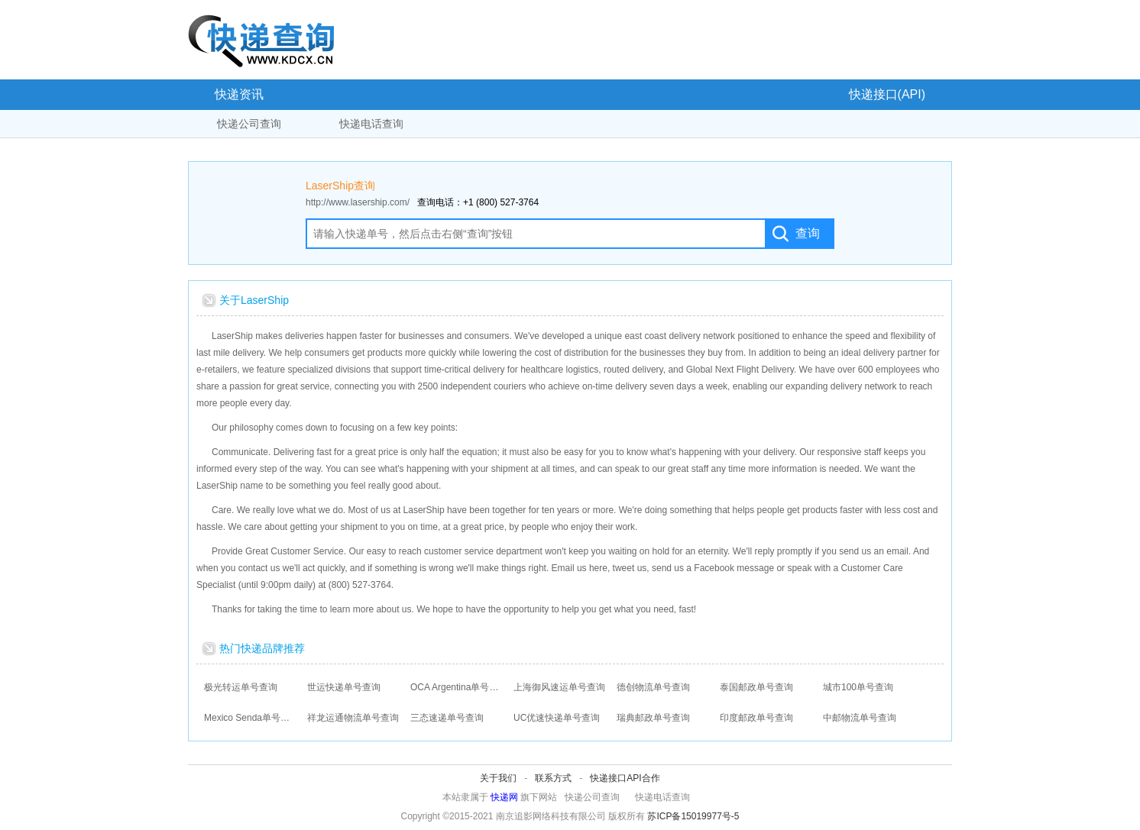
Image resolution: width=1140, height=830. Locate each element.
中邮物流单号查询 (859, 717)
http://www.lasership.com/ (358, 202)
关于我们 (498, 778)
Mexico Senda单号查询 (250, 717)
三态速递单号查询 (447, 717)
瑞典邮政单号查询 (653, 717)
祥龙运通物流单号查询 (353, 717)
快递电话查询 (371, 124)
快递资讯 (239, 94)
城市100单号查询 (858, 687)
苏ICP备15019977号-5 (693, 816)
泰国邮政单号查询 (756, 687)
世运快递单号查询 (344, 687)
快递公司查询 (249, 124)
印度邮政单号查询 (756, 717)
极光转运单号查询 (240, 687)
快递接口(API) (887, 94)
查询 (807, 233)
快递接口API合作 (624, 778)
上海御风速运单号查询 (559, 687)
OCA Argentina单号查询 (456, 687)
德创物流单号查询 (653, 687)
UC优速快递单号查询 (556, 717)
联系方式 (553, 778)
